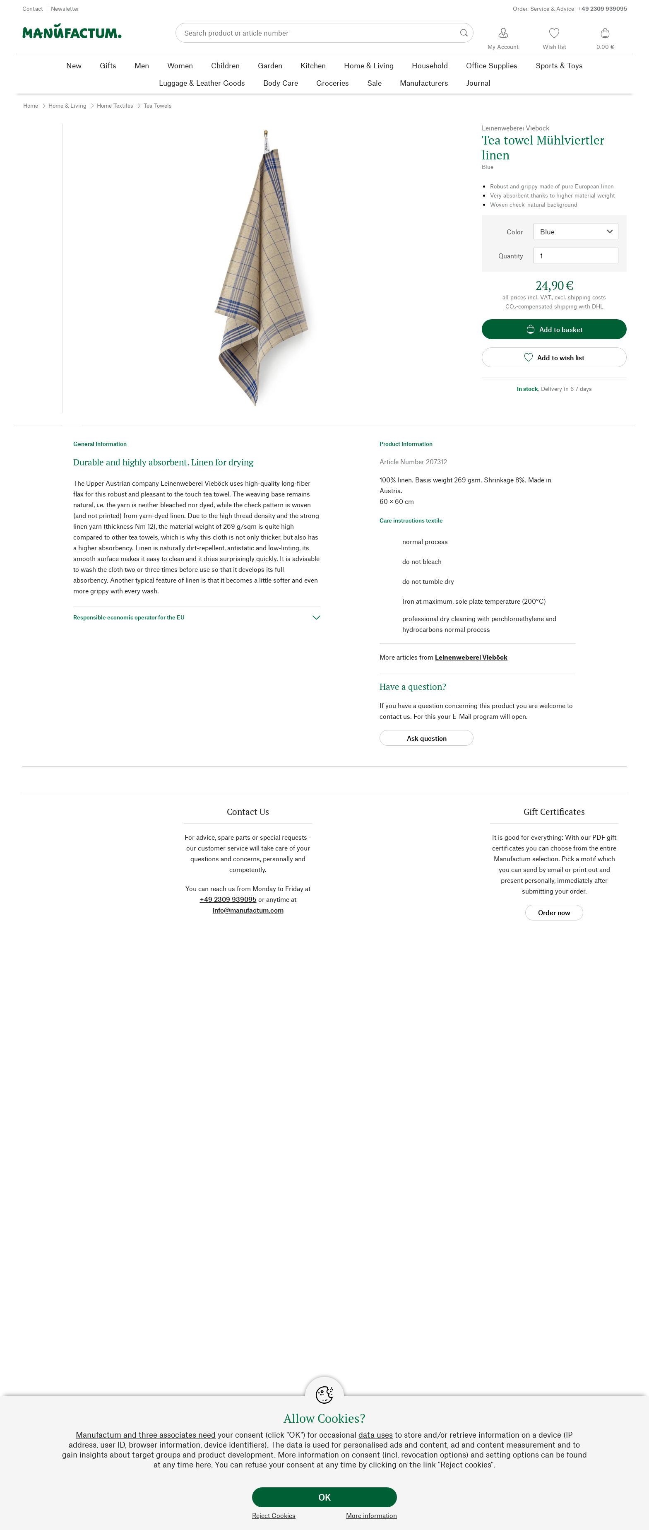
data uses (375, 1434)
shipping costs (587, 297)
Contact (32, 8)
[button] (72, 423)
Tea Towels (158, 105)
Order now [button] (554, 912)
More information (371, 1515)
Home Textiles (115, 105)
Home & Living (67, 105)
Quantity (510, 256)
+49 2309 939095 (228, 899)
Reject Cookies (274, 1515)
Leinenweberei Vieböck (471, 657)
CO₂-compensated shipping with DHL (554, 306)
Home (30, 105)
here (203, 1464)
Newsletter (65, 8)
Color (515, 232)
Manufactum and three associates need (146, 1434)
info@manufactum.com (248, 910)
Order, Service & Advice (570, 8)
